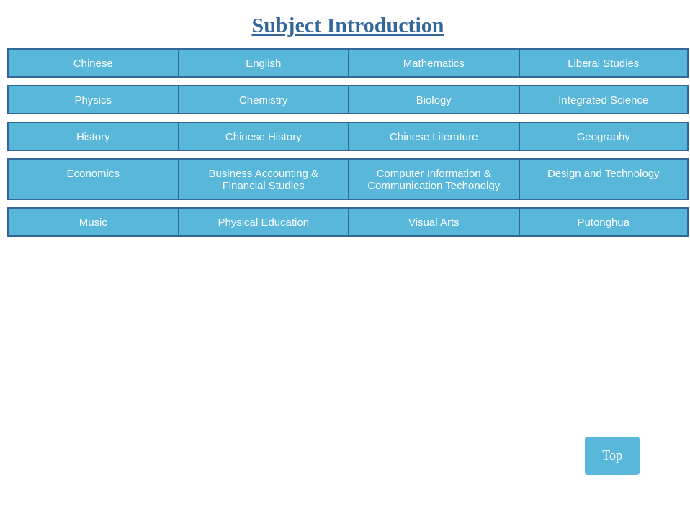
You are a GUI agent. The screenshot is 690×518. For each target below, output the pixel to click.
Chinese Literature (434, 136)
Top (612, 455)
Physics (93, 100)
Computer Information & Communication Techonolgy (433, 179)
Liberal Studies (603, 63)
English (263, 63)
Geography (603, 136)
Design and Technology (603, 179)
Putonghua (603, 222)
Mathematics (434, 63)
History (93, 136)
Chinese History (263, 136)
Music (93, 222)
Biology (434, 100)
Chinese (93, 63)
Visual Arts (434, 222)
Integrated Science (603, 100)
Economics (93, 179)
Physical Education (263, 222)
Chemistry (263, 100)
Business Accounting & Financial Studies (263, 179)
